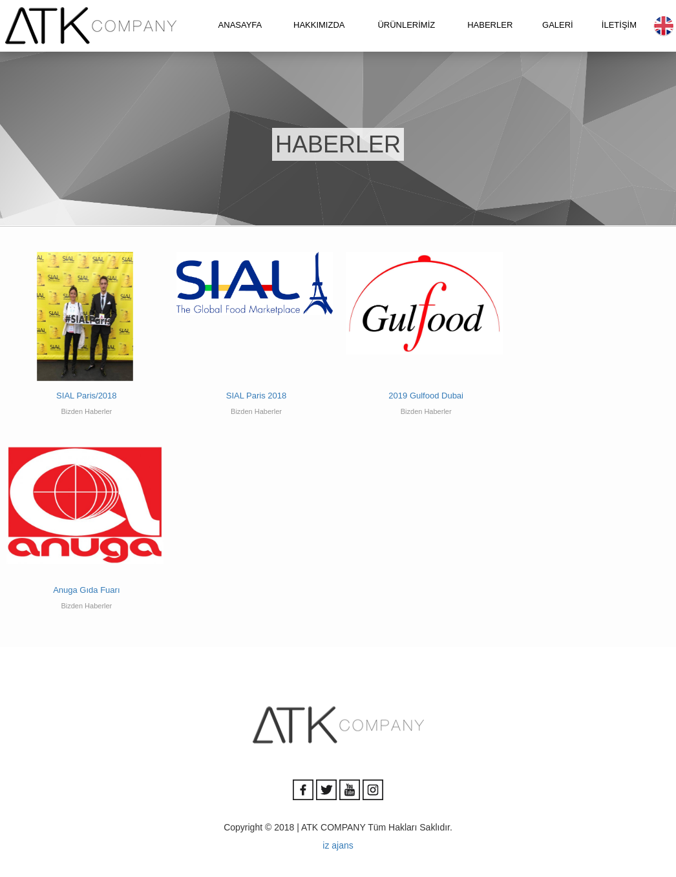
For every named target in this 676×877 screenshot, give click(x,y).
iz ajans (337, 845)
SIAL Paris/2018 (86, 395)
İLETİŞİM (619, 25)
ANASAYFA (240, 25)
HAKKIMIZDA (318, 25)
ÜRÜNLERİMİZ (406, 25)
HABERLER (489, 25)
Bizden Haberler (86, 411)
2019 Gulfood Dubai (425, 395)
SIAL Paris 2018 (256, 395)
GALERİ (557, 25)
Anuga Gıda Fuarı (86, 590)
